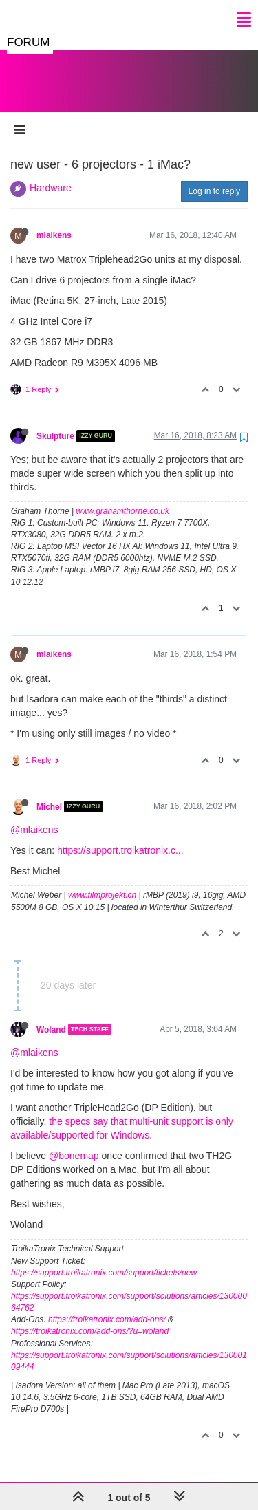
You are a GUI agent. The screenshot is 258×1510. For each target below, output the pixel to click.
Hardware (51, 174)
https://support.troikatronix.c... (120, 836)
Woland (51, 1015)
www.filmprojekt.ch (102, 881)
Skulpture (55, 422)
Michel (49, 792)
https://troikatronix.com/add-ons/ (107, 1306)
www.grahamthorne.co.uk (122, 497)
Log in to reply (214, 177)
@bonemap (74, 1141)
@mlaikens (34, 815)
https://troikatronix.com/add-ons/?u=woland (90, 1317)
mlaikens (54, 221)
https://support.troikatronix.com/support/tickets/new (104, 1259)
